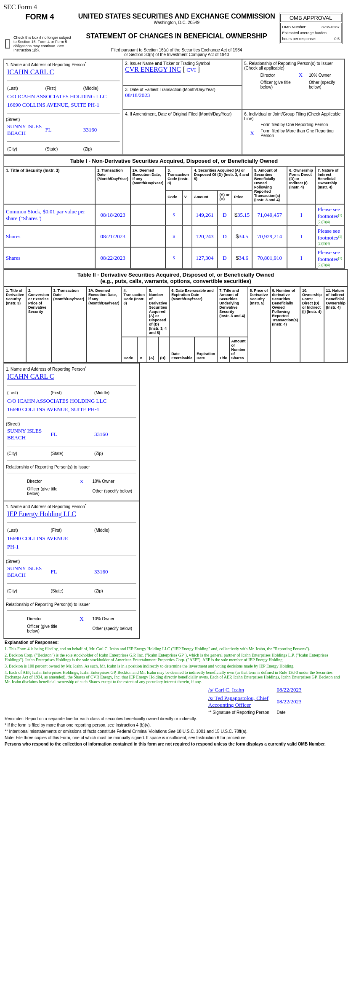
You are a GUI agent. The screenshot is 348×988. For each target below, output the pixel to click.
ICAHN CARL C (30, 71)
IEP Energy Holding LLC (41, 513)
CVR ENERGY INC (153, 69)
